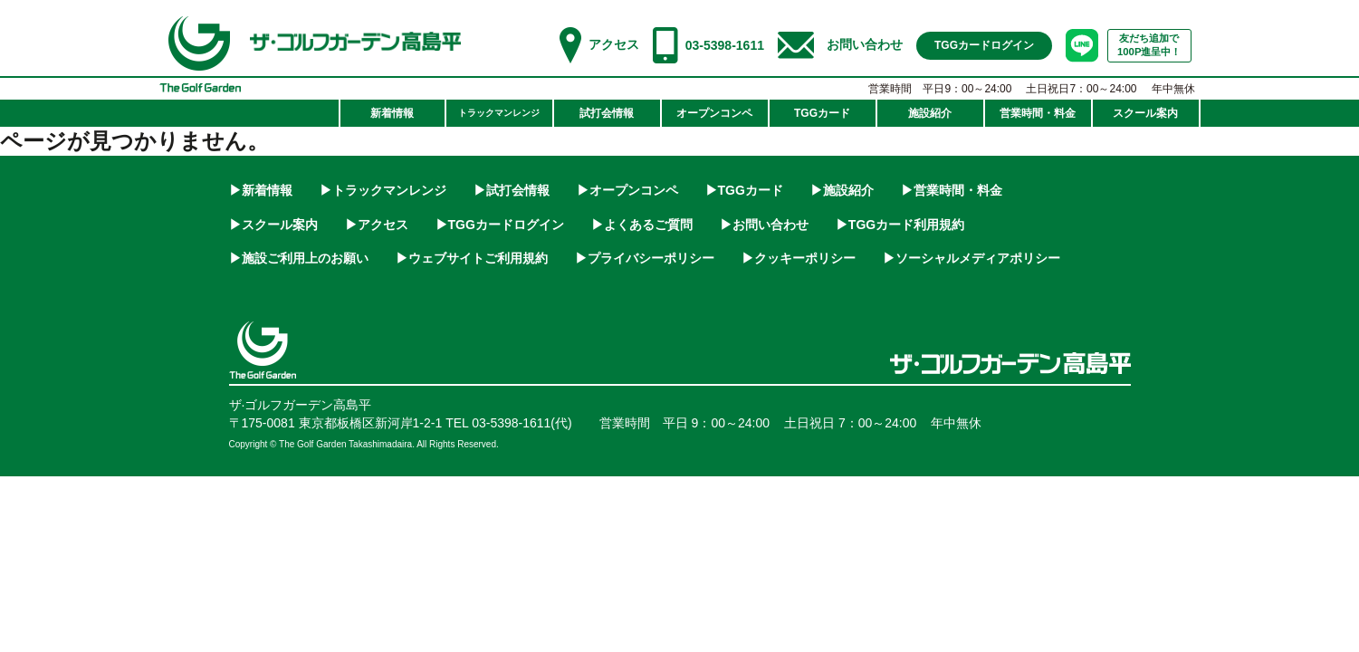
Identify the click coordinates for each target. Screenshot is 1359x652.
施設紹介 (848, 190)
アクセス (614, 44)
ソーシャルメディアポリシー (977, 258)
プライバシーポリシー (651, 258)
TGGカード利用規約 (906, 224)
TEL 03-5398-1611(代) (508, 423)
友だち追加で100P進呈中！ (1149, 45)
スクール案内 (280, 224)
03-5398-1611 (724, 45)
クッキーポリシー (805, 258)
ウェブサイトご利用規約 (478, 258)
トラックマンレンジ (389, 190)
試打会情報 (518, 190)
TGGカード (750, 190)
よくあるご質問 (648, 224)
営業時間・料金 (958, 190)
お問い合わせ (865, 44)
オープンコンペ (633, 190)
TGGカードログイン (506, 224)
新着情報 (267, 190)
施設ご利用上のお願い (305, 258)
